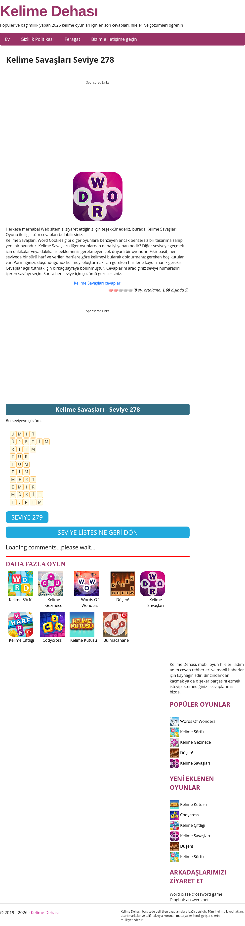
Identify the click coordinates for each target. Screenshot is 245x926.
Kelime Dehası (49, 11)
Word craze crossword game (196, 894)
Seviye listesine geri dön (98, 532)
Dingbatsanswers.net (189, 899)
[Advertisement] (98, 121)
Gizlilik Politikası (37, 39)
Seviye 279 (27, 517)
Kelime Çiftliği (187, 825)
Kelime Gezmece (190, 742)
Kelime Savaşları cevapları (97, 283)
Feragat (72, 39)
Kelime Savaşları (190, 763)
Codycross (184, 815)
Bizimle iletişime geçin (114, 39)
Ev (7, 39)
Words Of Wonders (192, 721)
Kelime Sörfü (187, 731)
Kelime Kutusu (188, 804)
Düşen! (181, 752)
